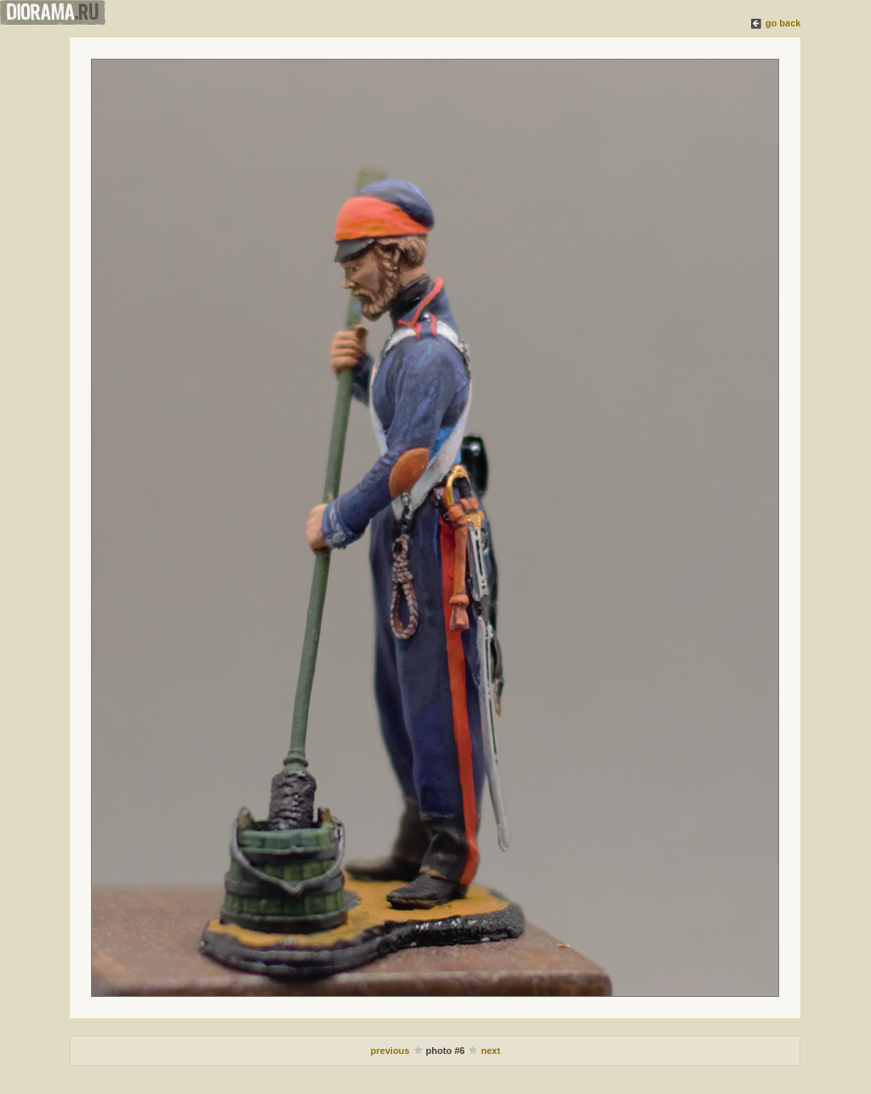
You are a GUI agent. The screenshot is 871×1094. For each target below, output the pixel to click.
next (491, 1050)
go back (783, 23)
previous (392, 1050)
